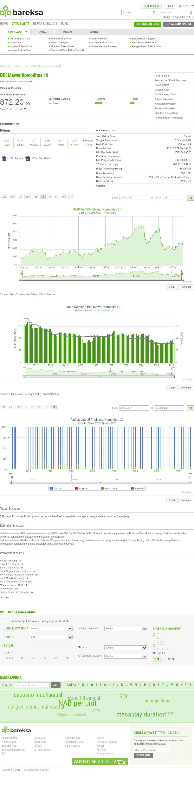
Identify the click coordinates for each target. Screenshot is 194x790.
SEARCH (7, 685)
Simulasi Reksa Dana (62, 46)
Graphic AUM (162, 89)
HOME (4, 24)
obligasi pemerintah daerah (37, 707)
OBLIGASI (68, 31)
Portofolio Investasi (165, 108)
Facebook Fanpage (107, 741)
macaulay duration (141, 714)
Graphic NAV (162, 85)
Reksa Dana (22, 66)
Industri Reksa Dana (21, 46)
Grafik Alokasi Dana (166, 94)
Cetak (172, 286)
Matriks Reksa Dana (102, 42)
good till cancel (84, 698)
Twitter (100, 745)
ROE (124, 696)
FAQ (4, 753)
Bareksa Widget (105, 753)
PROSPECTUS (12, 157)
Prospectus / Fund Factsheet (170, 80)
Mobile (100, 737)
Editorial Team (9, 745)
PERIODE (9, 637)
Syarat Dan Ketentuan (13, 749)
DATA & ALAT (20, 24)
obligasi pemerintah (70, 715)
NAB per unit (77, 703)
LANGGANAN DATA (147, 23)
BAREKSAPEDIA (11, 678)
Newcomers (16, 42)
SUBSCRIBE (143, 755)
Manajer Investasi (88, 628)
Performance (162, 75)
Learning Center (42, 749)
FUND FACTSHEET (38, 157)
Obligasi (38, 745)
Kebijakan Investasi (165, 103)
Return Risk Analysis (143, 38)
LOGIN (170, 6)
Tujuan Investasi (164, 99)
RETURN (9, 645)
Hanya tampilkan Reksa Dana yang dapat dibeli (39, 621)
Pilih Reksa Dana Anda (144, 42)
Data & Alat (6, 66)
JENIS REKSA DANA (16, 628)
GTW (96, 711)
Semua (161, 653)
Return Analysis (59, 42)
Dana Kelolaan (99, 38)
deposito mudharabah (39, 695)
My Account (186, 5)
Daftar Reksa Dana (20, 38)
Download (186, 286)
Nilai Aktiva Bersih (61, 38)
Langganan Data (74, 741)
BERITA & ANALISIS (45, 24)
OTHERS (94, 31)
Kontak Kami (9, 741)
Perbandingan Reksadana (169, 117)
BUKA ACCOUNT (151, 6)
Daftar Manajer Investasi (104, 46)
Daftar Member (73, 737)
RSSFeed (101, 749)
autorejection (156, 700)
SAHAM (42, 31)
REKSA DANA (15, 31)
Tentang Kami (9, 737)
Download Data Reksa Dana (66, 50)
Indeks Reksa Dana (20, 50)
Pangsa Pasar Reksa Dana (146, 46)
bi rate (169, 713)
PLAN (64, 24)
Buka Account (72, 745)
